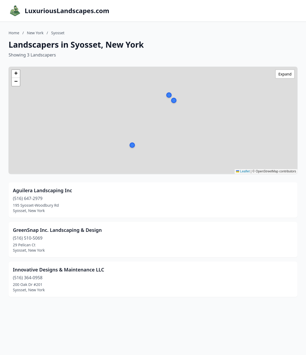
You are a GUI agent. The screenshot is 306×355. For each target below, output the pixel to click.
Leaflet (243, 171)
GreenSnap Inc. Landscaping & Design (57, 230)
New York (35, 32)
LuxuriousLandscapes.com (67, 10)
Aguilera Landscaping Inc (42, 190)
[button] (173, 100)
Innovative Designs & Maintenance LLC (58, 269)
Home (14, 32)
